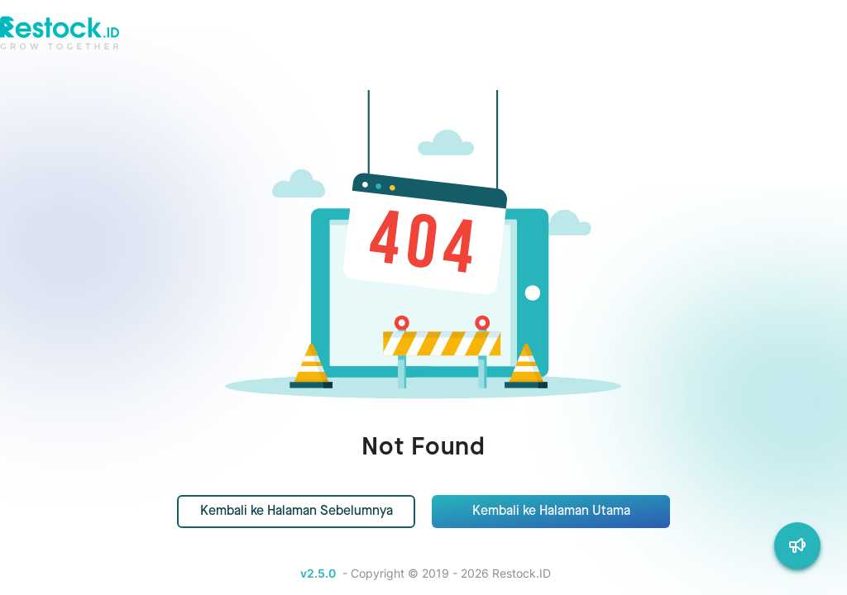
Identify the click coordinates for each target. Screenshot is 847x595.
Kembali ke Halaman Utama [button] (551, 511)
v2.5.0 (318, 573)
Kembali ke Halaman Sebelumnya (296, 511)
